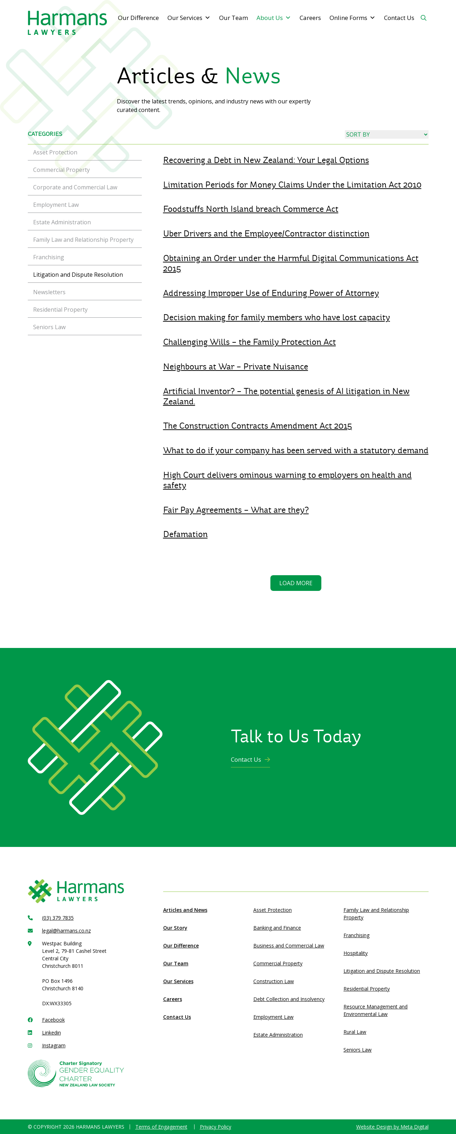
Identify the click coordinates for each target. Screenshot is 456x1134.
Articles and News (185, 909)
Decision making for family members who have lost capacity (276, 317)
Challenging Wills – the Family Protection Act (249, 342)
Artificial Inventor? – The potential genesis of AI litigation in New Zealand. (286, 396)
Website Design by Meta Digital (392, 1126)
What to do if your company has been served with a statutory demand (296, 450)
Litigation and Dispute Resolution (381, 970)
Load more (295, 583)
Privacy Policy (215, 1126)
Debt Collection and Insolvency (289, 999)
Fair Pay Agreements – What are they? (236, 510)
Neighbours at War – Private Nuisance (235, 366)
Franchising (356, 935)
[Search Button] (424, 18)
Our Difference (138, 18)
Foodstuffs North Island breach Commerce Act (250, 209)
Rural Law (354, 1031)
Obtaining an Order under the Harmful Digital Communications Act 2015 (291, 263)
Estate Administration (278, 1034)
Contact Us (399, 18)
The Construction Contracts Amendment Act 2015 (257, 425)
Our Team (233, 18)
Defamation (185, 534)
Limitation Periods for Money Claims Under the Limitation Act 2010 (292, 184)
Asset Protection (272, 909)
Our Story (175, 927)
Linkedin (51, 1032)
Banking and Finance (277, 927)
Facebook (53, 1019)
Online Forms (352, 18)
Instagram (54, 1045)
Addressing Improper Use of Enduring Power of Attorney (271, 293)
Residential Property (366, 988)
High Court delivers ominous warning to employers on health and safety (287, 480)
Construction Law (273, 981)
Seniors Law (357, 1049)
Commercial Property (277, 963)
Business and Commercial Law (288, 945)
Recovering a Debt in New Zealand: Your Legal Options (266, 160)
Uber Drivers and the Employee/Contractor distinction (266, 233)
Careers (310, 18)
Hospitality (355, 953)
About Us (273, 18)
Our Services (189, 18)
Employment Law (273, 1016)
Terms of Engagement (161, 1126)
